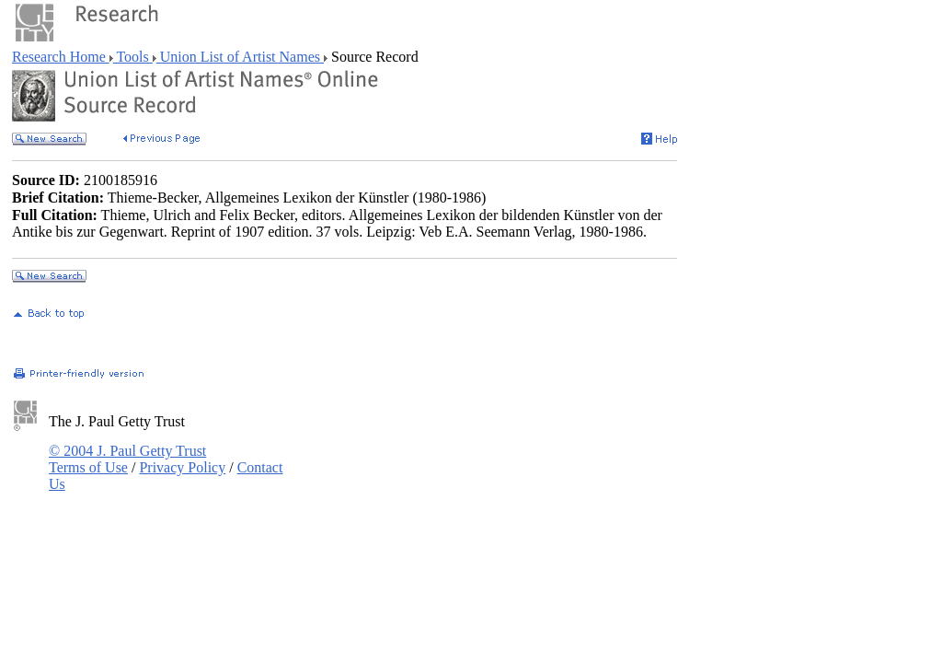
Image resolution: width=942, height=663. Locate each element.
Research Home (60, 56)
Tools (133, 56)
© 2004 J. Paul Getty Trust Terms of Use (127, 459)
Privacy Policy (182, 467)
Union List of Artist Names (240, 56)
